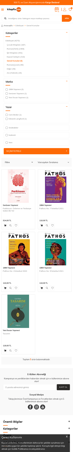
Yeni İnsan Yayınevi (11, 330)
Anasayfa (7, 25)
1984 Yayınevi (45, 205)
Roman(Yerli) (15, 49)
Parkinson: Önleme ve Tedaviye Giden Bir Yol (17, 209)
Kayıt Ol (63, 387)
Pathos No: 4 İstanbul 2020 (15, 271)
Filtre (19, 162)
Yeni (9, 142)
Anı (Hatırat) (14, 73)
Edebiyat (19, 25)
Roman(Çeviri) (15, 65)
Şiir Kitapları (14, 53)
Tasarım (6, 333)
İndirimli (11, 135)
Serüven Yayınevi (10, 205)
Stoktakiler (12, 128)
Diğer (11, 69)
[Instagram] (36, 407)
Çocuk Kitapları (16, 45)
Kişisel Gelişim (16, 57)
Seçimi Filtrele (36, 151)
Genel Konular (14, 61)
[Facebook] (30, 407)
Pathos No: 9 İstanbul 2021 (51, 271)
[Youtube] (42, 407)
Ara (67, 18)
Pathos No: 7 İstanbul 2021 (51, 208)
